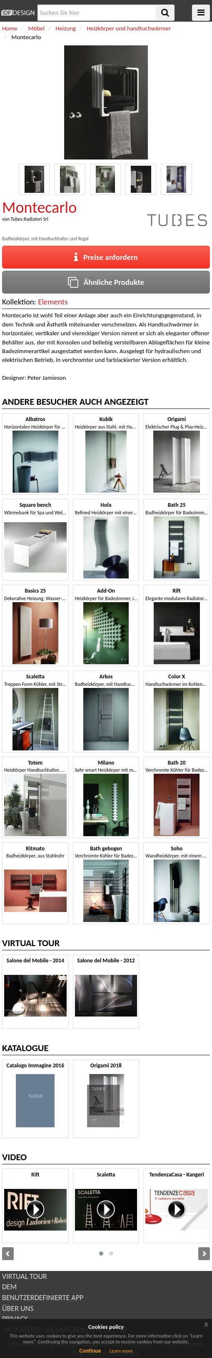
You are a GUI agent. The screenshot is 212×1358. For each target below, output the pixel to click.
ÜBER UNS (17, 1308)
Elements (52, 301)
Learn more (121, 1351)
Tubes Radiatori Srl (29, 219)
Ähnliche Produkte (106, 282)
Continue (90, 1350)
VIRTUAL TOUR (24, 1276)
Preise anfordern (106, 257)
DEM (9, 1286)
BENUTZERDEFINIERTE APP (42, 1297)
